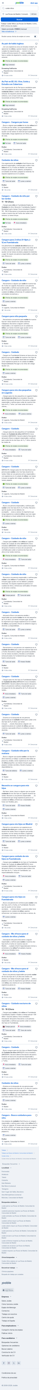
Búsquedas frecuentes (11, 1164)
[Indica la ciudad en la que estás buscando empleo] (19, 14)
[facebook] (4, 1363)
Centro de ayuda (8, 1317)
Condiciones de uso (9, 1373)
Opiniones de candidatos (11, 1346)
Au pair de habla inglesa (13, 44)
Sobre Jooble (6, 1301)
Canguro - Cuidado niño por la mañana (15, 752)
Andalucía (5, 1174)
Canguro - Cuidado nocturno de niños (16, 1004)
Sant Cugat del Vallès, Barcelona (13, 1192)
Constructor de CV (8, 1352)
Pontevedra (5, 1171)
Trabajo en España (8, 1321)
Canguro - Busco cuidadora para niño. (16, 1116)
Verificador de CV (8, 1356)
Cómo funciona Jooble (10, 1304)
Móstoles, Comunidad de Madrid (12, 1198)
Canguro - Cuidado (10, 352)
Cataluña (5, 1180)
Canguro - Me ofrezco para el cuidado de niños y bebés (15, 935)
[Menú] (3, 3)
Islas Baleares (6, 1183)
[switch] (35, 36)
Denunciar (32, 75)
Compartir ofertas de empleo (12, 1330)
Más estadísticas (9, 31)
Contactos (5, 1311)
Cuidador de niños (10, 160)
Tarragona (5, 1189)
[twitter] (14, 1363)
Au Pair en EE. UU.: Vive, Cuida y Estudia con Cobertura (16, 82)
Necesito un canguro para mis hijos (15, 786)
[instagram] (9, 1363)
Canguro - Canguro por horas (15, 122)
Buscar (19, 19)
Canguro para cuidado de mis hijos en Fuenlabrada (15, 857)
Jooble (15, 1385)
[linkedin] (19, 1363)
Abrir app (34, 3)
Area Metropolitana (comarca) (11, 1195)
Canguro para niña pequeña (14, 316)
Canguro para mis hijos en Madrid (17, 824)
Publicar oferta (7, 1333)
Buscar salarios (7, 1349)
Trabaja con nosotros (9, 1314)
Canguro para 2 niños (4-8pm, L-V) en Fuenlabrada (16, 241)
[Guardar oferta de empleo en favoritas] (36, 44)
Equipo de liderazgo (9, 1307)
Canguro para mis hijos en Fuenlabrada (13, 898)
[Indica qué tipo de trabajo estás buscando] (19, 8)
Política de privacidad (9, 1378)
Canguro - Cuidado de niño (14, 280)
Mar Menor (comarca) (9, 1186)
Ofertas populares (8, 1271)
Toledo (4, 1177)
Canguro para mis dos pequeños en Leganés (16, 391)
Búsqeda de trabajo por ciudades (12, 1274)
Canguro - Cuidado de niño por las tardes (16, 197)
